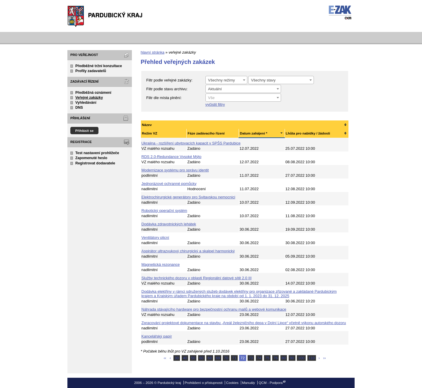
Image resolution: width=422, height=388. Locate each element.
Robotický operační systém (164, 210)
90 (292, 358)
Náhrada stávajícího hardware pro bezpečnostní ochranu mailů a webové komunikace (214, 309)
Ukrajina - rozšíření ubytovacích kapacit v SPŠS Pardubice (191, 143)
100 (301, 358)
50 (193, 358)
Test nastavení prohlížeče (97, 153)
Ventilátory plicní (155, 237)
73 (251, 358)
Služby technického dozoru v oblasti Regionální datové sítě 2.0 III (197, 278)
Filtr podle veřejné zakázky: (169, 80)
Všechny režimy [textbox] (221, 80)
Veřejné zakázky (89, 98)
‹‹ (165, 358)
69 (218, 358)
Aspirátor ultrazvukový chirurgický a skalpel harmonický (188, 251)
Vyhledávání (85, 103)
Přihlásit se (84, 130)
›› (324, 358)
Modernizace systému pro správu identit (175, 170)
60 (201, 358)
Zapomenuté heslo (91, 158)
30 (177, 358)
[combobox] (226, 80)
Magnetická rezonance (161, 264)
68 (209, 358)
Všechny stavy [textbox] (263, 80)
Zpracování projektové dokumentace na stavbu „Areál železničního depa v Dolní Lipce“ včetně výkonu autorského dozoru (244, 323)
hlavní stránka (152, 52)
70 (226, 358)
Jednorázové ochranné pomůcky (169, 183)
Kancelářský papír (157, 336)
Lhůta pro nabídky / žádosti (308, 133)
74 (259, 358)
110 (312, 358)
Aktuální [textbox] (215, 89)
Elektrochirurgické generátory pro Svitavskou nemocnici (188, 197)
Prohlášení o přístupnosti (203, 382)
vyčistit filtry (215, 104)
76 (275, 358)
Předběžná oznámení (93, 93)
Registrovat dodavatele (95, 163)
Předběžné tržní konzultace (98, 66)
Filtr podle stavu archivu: (167, 89)
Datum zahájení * (253, 133)
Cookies (232, 382)
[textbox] (243, 98)
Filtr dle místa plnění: (164, 98)
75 (267, 358)
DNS (79, 107)
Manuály (248, 382)
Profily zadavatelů (90, 71)
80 (284, 358)
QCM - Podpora (270, 382)
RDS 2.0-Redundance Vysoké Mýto (172, 156)
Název (147, 125)
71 (234, 358)
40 (185, 358)
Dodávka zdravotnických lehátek (169, 224)
